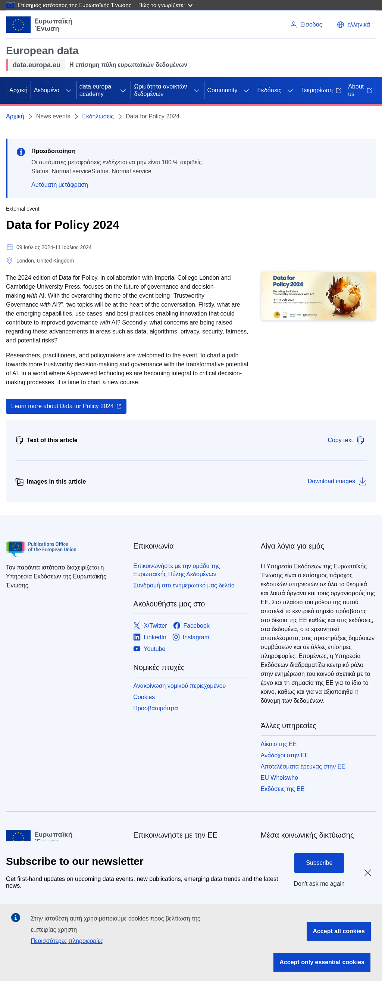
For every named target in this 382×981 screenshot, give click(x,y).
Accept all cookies (339, 931)
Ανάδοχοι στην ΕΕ (285, 755)
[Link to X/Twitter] (150, 625)
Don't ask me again (319, 884)
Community (222, 90)
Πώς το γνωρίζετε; (165, 5)
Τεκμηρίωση (321, 90)
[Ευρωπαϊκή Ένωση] (39, 24)
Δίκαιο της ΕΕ (279, 744)
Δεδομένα (47, 90)
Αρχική (18, 90)
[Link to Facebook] (191, 625)
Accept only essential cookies (321, 962)
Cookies (144, 697)
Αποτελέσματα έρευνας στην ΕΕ (303, 766)
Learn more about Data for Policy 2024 (62, 406)
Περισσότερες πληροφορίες (67, 941)
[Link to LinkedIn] (149, 637)
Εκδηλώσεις (98, 116)
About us (360, 90)
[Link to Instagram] (190, 637)
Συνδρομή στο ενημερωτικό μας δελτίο (184, 585)
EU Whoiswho (279, 777)
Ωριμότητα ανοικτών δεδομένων (160, 90)
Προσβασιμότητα (155, 708)
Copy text (346, 440)
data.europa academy (95, 90)
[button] (353, 24)
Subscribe (319, 863)
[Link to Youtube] (149, 649)
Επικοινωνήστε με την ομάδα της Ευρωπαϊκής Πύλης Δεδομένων (176, 570)
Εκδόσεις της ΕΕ (283, 789)
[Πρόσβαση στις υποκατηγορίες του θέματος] (68, 90)
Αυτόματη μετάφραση (59, 184)
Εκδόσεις (269, 90)
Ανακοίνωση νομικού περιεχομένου (179, 686)
